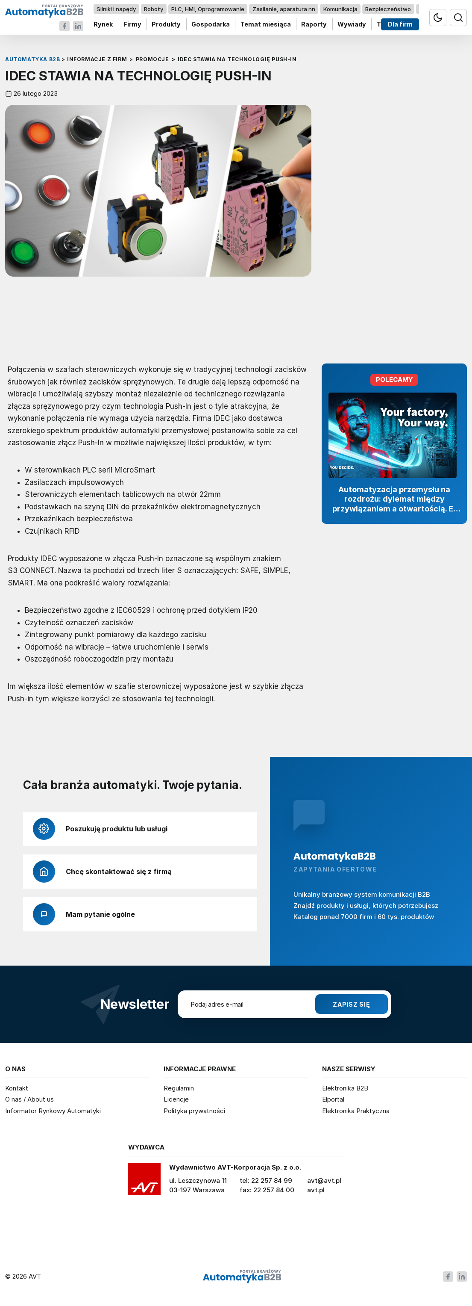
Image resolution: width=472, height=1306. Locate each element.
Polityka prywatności (194, 1111)
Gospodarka (210, 24)
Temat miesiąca (265, 24)
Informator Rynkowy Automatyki (53, 1111)
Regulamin (179, 1088)
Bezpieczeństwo (388, 9)
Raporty (314, 24)
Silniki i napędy (116, 9)
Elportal (333, 1099)
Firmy (132, 24)
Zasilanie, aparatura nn (283, 9)
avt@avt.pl (324, 1180)
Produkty (166, 24)
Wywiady (351, 24)
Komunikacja (340, 9)
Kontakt (16, 1088)
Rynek (103, 24)
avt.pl (316, 1190)
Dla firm (400, 24)
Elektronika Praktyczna (356, 1111)
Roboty (153, 9)
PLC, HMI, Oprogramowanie (207, 9)
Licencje (176, 1099)
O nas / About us (29, 1099)
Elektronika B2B (345, 1088)
